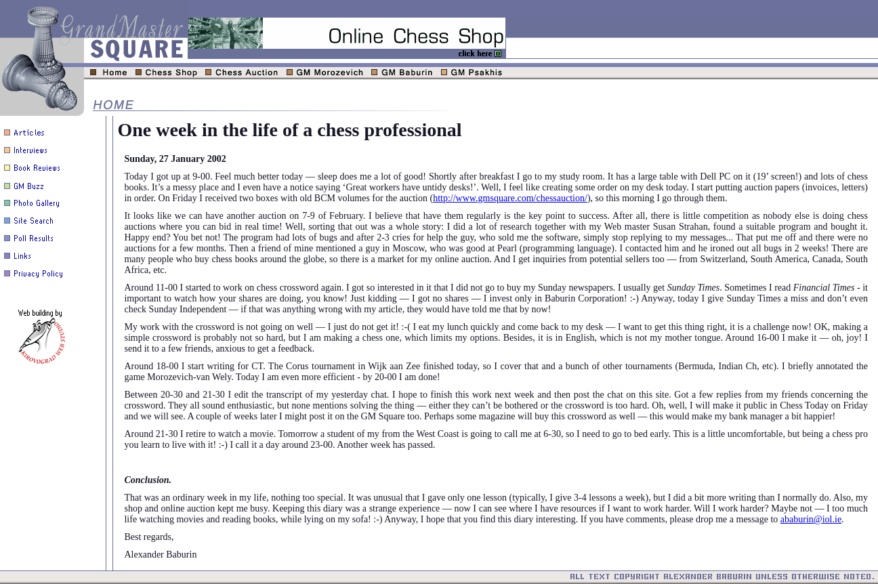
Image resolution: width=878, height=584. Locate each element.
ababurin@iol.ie (810, 519)
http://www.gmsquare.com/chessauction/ (510, 198)
